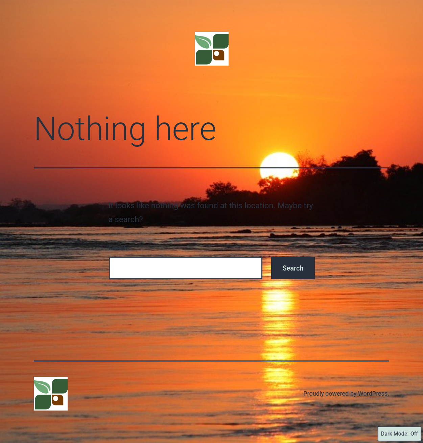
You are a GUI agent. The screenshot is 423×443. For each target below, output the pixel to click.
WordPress (372, 393)
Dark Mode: (399, 434)
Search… (120, 248)
